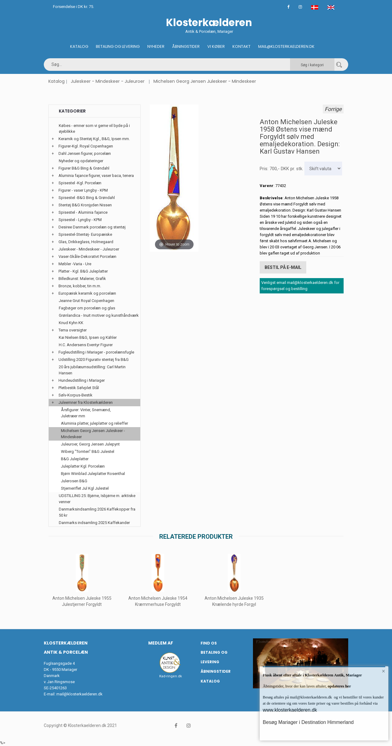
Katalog (79, 46)
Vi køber (216, 46)
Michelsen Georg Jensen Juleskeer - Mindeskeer (204, 81)
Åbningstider (186, 46)
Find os (209, 643)
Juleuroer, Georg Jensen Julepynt (90, 444)
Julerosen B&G (74, 481)
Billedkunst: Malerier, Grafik (82, 278)
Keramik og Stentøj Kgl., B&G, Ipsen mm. (94, 138)
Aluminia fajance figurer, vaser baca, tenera (96, 175)
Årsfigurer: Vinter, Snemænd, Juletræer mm (86, 412)
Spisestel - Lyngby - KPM (80, 219)
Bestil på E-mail (283, 267)
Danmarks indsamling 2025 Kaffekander (94, 522)
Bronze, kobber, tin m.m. (79, 286)
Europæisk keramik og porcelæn (87, 293)
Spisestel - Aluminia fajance (82, 212)
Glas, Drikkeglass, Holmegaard (85, 241)
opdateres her (339, 686)
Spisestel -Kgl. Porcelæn (79, 183)
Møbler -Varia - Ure (74, 264)
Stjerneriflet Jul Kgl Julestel (85, 488)
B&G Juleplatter (75, 459)
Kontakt (241, 46)
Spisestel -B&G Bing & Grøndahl (86, 197)
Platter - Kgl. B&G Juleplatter (83, 271)
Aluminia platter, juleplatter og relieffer (94, 423)
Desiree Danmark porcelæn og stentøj (92, 227)
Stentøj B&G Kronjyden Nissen (85, 205)
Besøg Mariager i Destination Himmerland (308, 722)
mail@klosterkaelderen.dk (79, 694)
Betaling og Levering (118, 46)
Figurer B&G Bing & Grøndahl (83, 168)
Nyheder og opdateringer (81, 161)
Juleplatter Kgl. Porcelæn (83, 466)
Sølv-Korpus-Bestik (75, 395)
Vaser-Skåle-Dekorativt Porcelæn (87, 256)
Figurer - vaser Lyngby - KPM (83, 190)
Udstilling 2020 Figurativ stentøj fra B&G (93, 359)
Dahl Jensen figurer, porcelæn (84, 153)
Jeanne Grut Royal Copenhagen (86, 300)
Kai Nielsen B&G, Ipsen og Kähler (88, 337)
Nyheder (155, 46)
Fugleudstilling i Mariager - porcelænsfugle (96, 352)
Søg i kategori (312, 65)
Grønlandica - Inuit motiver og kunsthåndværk (99, 315)
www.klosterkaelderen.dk (290, 710)
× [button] (383, 671)
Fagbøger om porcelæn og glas (87, 308)
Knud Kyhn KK (71, 322)
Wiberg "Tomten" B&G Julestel (87, 451)
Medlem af (160, 643)
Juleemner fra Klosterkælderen (85, 402)
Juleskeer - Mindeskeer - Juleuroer (108, 81)
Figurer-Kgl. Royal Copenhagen (85, 146)
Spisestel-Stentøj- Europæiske (85, 234)
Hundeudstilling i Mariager (81, 380)
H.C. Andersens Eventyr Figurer (86, 344)
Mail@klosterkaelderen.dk (286, 46)
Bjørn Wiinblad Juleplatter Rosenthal (93, 473)
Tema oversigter (72, 330)
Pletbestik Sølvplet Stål (78, 387)
